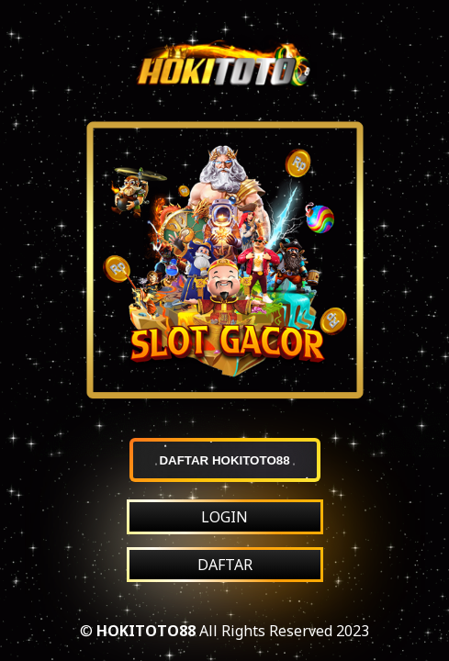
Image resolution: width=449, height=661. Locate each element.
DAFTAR (225, 565)
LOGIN (224, 517)
